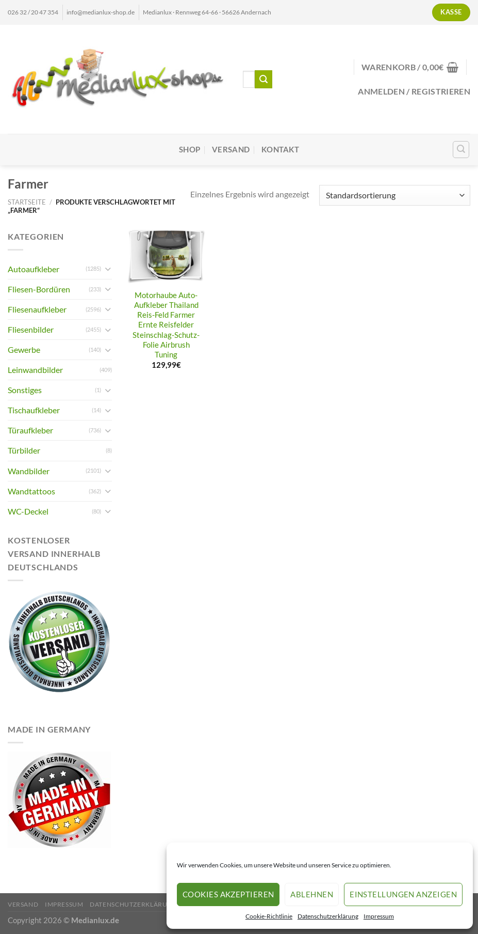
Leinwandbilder (35, 370)
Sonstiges (25, 390)
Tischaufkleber (34, 410)
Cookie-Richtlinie (268, 916)
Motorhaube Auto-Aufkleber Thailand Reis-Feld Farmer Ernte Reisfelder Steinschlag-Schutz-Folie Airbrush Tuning (166, 325)
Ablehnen (311, 894)
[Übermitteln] (264, 79)
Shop (189, 149)
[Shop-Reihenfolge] (394, 195)
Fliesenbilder (31, 329)
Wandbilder (29, 471)
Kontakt (280, 149)
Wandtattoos (31, 491)
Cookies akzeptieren (228, 894)
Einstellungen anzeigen (403, 894)
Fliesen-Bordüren (39, 289)
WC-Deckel (28, 511)
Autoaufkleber (33, 269)
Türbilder (24, 450)
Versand (231, 149)
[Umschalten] (108, 268)
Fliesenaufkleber (37, 309)
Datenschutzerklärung (328, 916)
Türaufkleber (30, 430)
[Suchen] (461, 149)
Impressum (379, 916)
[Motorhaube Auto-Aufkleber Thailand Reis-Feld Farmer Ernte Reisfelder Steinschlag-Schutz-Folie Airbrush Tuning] (166, 257)
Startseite (27, 202)
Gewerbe (24, 349)
